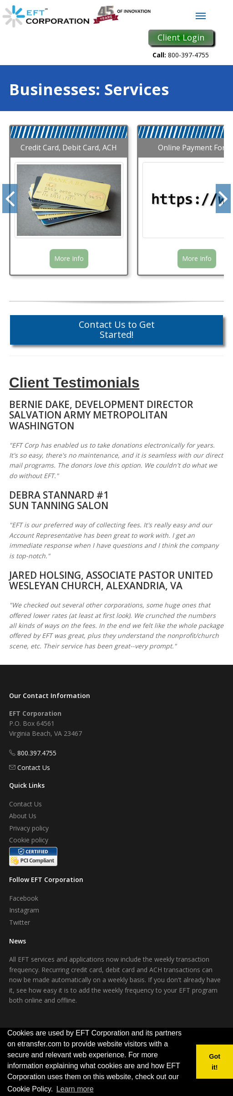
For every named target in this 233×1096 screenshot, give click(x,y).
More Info (69, 258)
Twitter (19, 922)
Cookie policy (28, 840)
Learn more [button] (75, 1089)
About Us (22, 815)
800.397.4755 (36, 753)
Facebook (23, 898)
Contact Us (33, 767)
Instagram (24, 910)
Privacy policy (29, 828)
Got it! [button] (214, 1062)
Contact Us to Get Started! (117, 329)
